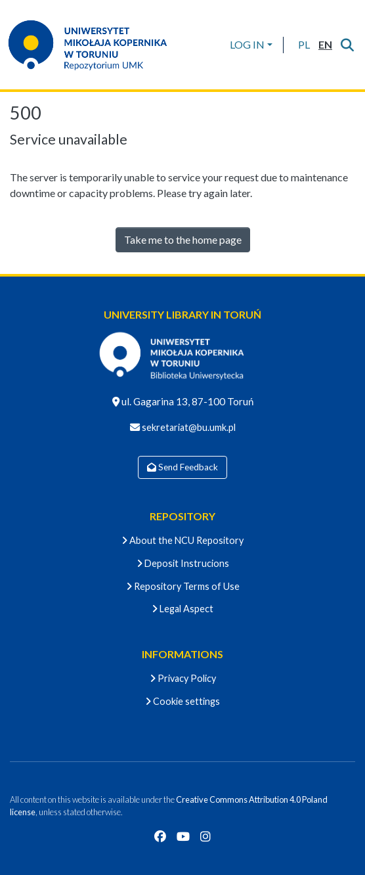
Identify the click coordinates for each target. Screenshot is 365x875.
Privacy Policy (183, 678)
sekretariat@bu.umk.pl (188, 427)
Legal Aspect (182, 608)
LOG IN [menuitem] (247, 44)
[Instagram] (205, 836)
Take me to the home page (183, 239)
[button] (303, 45)
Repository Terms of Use (183, 586)
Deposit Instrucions (183, 563)
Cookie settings (182, 701)
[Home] (96, 44)
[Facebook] (160, 836)
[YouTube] (183, 836)
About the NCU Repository (182, 540)
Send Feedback (182, 467)
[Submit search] (347, 45)
